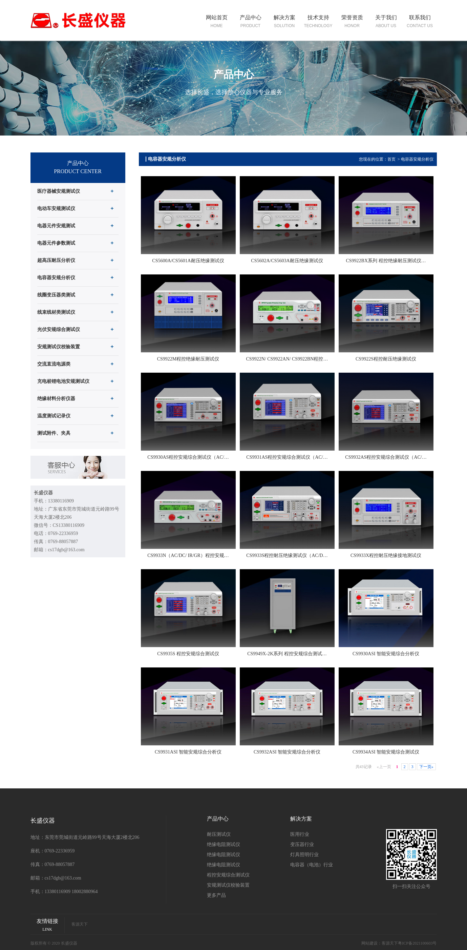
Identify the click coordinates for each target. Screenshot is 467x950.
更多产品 (216, 895)
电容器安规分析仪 (417, 159)
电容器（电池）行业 (311, 864)
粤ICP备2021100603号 (417, 943)
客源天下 (79, 924)
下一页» (426, 766)
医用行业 (299, 834)
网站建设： (371, 943)
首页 (391, 159)
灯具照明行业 (304, 854)
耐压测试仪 (219, 834)
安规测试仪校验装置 (228, 885)
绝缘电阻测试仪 (223, 844)
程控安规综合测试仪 (228, 874)
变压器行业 (302, 844)
